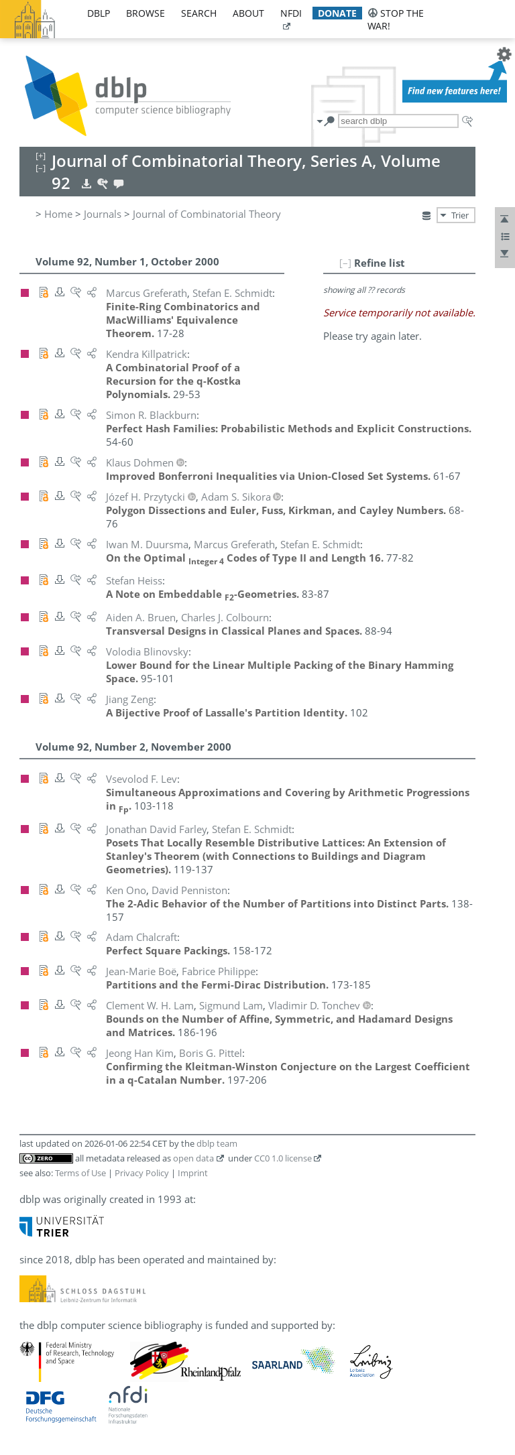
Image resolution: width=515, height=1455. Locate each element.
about (248, 13)
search (199, 13)
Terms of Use (80, 1173)
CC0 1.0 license (283, 1158)
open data (193, 1158)
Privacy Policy (142, 1173)
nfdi (291, 13)
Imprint (193, 1173)
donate (337, 13)
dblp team (216, 1143)
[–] (345, 262)
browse (145, 13)
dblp (98, 13)
